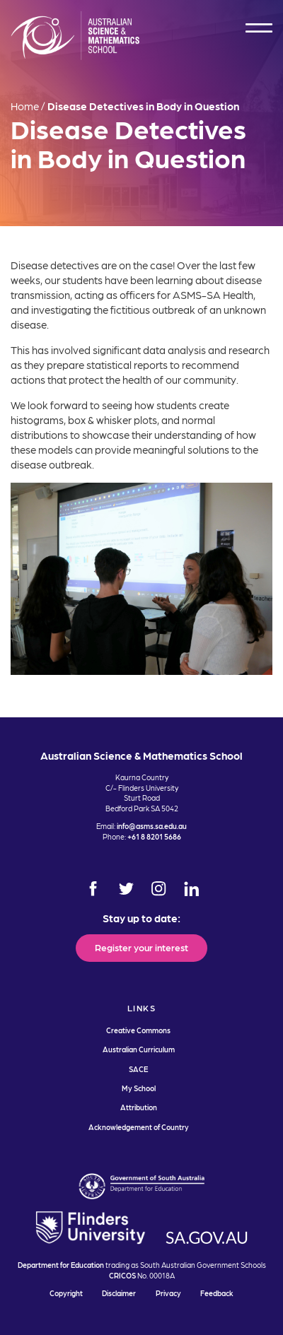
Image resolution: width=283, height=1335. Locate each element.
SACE (138, 1069)
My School (139, 1088)
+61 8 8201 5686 (154, 836)
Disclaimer (119, 1293)
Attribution (138, 1107)
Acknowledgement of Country (138, 1126)
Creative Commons (138, 1030)
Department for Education (61, 1264)
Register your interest (141, 947)
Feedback (216, 1293)
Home (25, 106)
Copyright (66, 1293)
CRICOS (122, 1275)
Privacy (168, 1293)
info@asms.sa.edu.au (152, 825)
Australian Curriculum (139, 1049)
